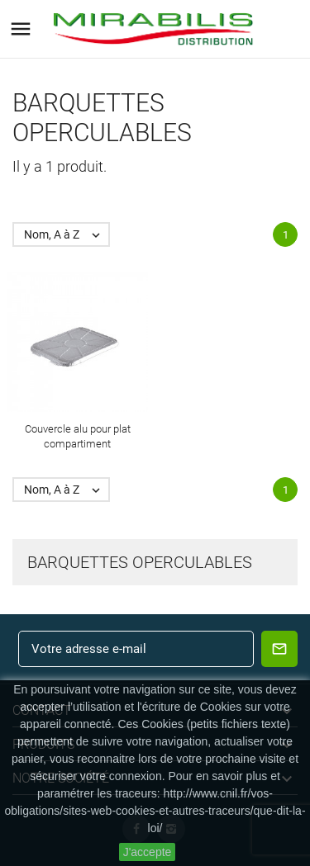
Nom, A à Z (66, 234)
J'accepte (147, 852)
